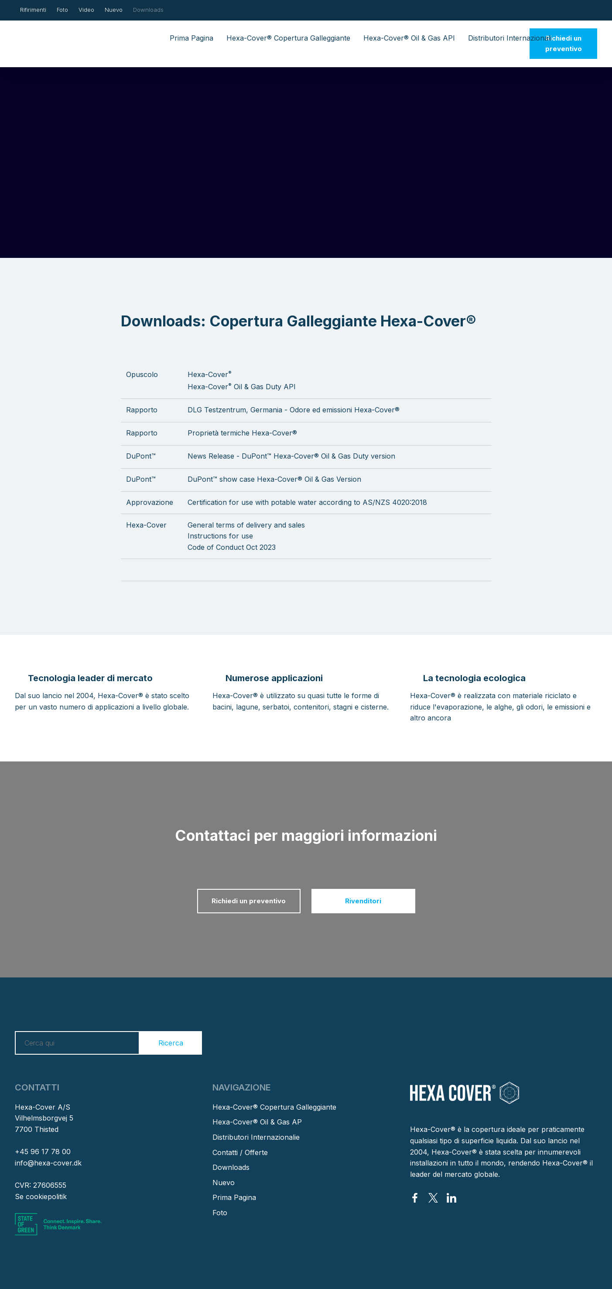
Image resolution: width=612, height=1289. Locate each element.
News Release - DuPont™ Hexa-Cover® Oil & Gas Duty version (291, 456)
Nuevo (114, 9)
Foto (62, 9)
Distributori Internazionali (509, 38)
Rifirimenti (33, 9)
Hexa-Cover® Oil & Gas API (409, 38)
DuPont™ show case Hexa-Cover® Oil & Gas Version (274, 479)
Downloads (148, 9)
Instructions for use (220, 535)
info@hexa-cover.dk (48, 1163)
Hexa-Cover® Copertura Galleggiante (288, 38)
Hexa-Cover (210, 374)
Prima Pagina (191, 38)
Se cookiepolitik (41, 1196)
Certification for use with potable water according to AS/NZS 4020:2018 (307, 502)
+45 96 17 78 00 (43, 1151)
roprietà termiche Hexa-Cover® (244, 433)
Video (86, 9)
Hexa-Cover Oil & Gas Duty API (242, 386)
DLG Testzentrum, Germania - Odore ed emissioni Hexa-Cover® (294, 409)
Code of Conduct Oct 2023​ (232, 547)
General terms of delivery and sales (246, 525)
